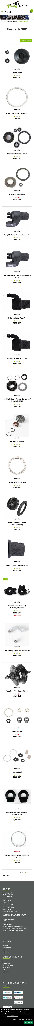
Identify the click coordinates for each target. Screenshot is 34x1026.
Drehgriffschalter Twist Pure (17, 358)
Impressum (6, 972)
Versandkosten (7, 947)
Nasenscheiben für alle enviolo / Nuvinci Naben (17, 814)
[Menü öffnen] (2, 11)
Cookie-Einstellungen (17, 1019)
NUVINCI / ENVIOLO (10, 21)
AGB (4, 969)
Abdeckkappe (17, 73)
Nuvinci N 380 (23, 21)
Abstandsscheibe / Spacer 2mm (17, 113)
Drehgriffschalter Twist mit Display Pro (17, 235)
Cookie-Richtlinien (12, 1016)
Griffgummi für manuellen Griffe (17, 565)
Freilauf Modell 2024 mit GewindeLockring (17, 524)
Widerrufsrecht (7, 967)
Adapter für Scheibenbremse (17, 154)
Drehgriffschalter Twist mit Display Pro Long (17, 276)
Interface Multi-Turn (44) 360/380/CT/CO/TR (17, 607)
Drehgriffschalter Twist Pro (17, 318)
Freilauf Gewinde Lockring (17, 482)
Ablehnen (29, 1019)
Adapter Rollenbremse (17, 194)
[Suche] (6, 11)
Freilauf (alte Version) (17, 442)
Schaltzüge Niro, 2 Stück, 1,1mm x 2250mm (17, 856)
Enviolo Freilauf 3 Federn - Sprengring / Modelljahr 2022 (17, 400)
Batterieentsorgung (8, 965)
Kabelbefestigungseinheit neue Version (17, 651)
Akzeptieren (28, 1022)
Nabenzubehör (17, 732)
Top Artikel (5, 952)
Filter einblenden (26, 40)
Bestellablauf (6, 945)
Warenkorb (6, 950)
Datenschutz (6, 963)
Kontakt (5, 961)
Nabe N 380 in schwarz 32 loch (17, 691)
